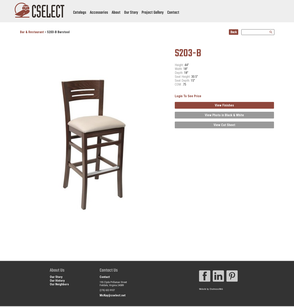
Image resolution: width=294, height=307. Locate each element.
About (116, 12)
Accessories (99, 12)
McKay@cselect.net (113, 295)
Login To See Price (188, 96)
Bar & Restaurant (32, 32)
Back (234, 32)
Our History (57, 280)
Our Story (131, 12)
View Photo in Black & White (224, 115)
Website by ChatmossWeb (211, 289)
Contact (173, 12)
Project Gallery (153, 12)
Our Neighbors (59, 284)
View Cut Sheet (224, 125)
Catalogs (79, 12)
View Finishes (224, 105)
